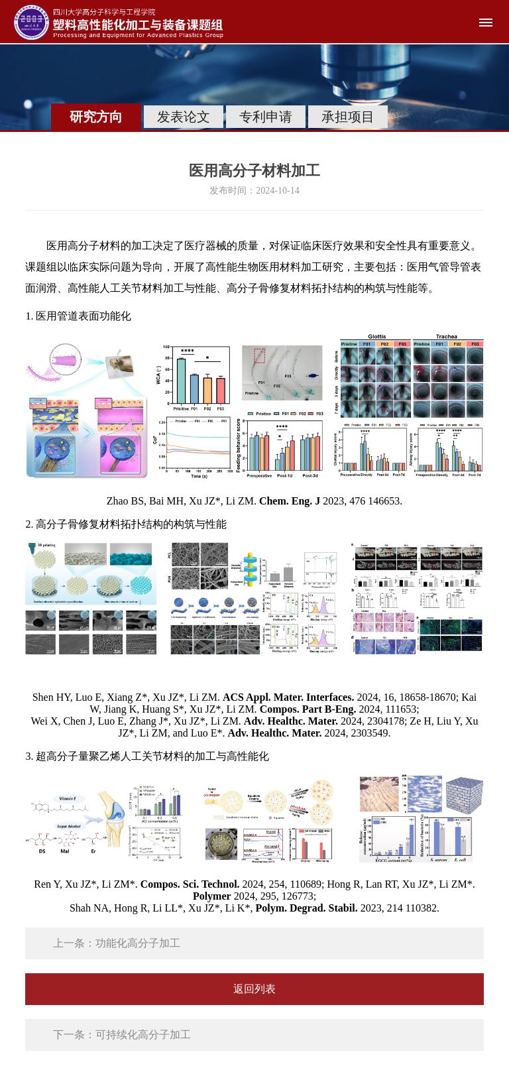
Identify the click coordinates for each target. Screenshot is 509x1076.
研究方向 (96, 116)
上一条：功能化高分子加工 (116, 943)
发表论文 (183, 116)
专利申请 (265, 116)
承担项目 (347, 116)
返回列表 (254, 988)
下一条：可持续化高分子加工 (122, 1034)
